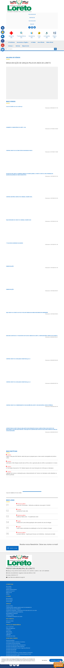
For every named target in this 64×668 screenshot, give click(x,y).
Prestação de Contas (10, 636)
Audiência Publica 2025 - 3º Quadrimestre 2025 (27, 516)
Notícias (18, 46)
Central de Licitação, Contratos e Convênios (15, 642)
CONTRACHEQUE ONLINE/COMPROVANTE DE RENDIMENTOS (19, 607)
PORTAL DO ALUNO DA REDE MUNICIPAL (14, 612)
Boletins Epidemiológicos (11, 589)
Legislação (8, 634)
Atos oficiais (8, 586)
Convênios (8, 630)
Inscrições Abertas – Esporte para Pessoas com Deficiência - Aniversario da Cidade (35, 534)
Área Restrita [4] (32, 14)
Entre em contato (10, 621)
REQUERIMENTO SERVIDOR (12, 613)
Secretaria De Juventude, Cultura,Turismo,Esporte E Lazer (18, 654)
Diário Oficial (49, 42)
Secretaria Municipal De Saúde (13, 655)
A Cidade (33, 42)
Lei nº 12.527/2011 (10, 626)
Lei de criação (9, 601)
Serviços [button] (11, 46)
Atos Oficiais (41, 42)
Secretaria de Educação (11, 649)
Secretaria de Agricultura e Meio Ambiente (15, 646)
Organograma (9, 633)
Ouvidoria (8, 622)
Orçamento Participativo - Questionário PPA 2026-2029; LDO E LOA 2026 (21, 610)
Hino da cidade (9, 600)
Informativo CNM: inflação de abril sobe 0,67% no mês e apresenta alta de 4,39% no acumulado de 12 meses (31, 463)
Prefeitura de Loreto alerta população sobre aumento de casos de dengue (33, 522)
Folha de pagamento (10, 628)
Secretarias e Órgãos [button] (23, 42)
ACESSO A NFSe (9, 606)
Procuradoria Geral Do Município (13, 643)
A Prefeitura (11, 42)
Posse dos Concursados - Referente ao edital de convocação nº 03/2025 (33, 505)
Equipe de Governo (10, 591)
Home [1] (32, 24)
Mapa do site (25, 46)
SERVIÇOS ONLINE (10, 615)
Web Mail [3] (32, 17)
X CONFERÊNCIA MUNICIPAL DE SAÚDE (14, 616)
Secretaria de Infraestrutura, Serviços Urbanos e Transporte (19, 652)
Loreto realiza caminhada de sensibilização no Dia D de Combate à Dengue (34, 528)
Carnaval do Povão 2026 (22, 511)
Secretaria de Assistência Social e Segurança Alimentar (18, 648)
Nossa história (9, 598)
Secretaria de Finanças (11, 651)
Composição (9, 588)
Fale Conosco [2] (32, 20)
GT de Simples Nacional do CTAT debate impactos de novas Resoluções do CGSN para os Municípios (30, 468)
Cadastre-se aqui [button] (12, 548)
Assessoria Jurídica (10, 640)
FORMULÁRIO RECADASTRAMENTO (13, 609)
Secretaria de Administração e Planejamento (16, 645)
